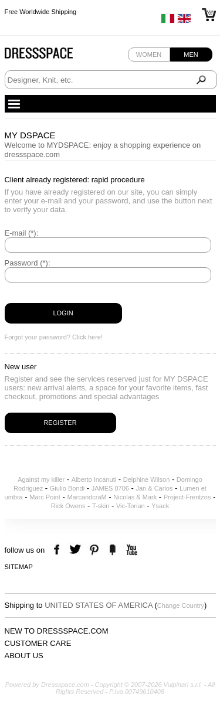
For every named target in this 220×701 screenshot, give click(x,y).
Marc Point (44, 497)
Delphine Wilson (146, 479)
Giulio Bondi (67, 488)
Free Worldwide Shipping (41, 11)
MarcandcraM (86, 497)
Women (148, 54)
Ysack (160, 505)
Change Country (180, 605)
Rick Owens (68, 505)
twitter (76, 550)
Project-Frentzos (187, 497)
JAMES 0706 (110, 488)
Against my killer (41, 479)
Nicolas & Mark (135, 497)
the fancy (112, 550)
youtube (130, 550)
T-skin (100, 505)
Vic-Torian (130, 505)
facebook (58, 550)
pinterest (94, 550)
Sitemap (19, 566)
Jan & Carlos (154, 488)
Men (191, 54)
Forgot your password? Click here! (54, 337)
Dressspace (50, 55)
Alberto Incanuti (94, 479)
